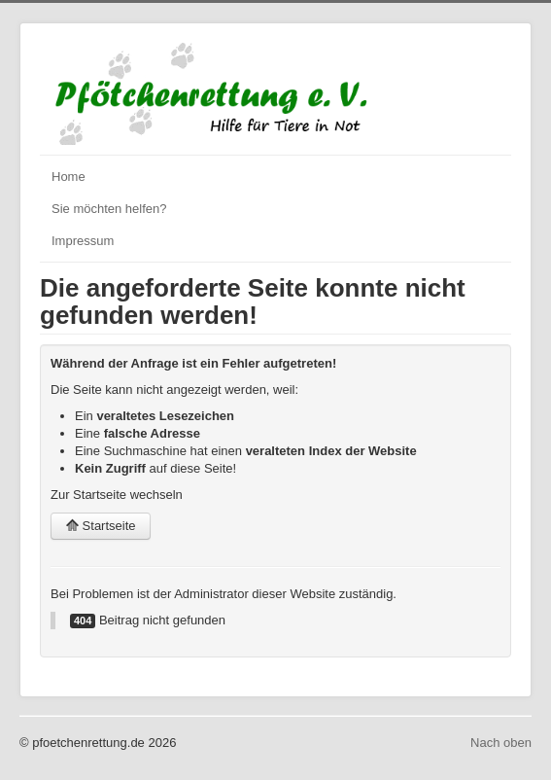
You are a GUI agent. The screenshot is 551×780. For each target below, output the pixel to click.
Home (69, 176)
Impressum (83, 240)
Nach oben (501, 742)
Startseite (100, 525)
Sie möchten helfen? (109, 208)
